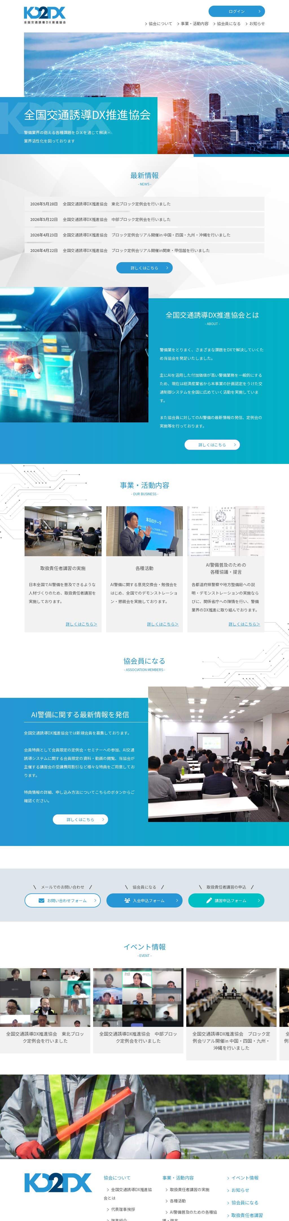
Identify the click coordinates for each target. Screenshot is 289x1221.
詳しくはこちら (144, 268)
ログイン (237, 11)
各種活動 (178, 1201)
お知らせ (257, 23)
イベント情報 (245, 1177)
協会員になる (229, 23)
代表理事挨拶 (123, 1209)
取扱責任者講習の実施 (189, 1189)
